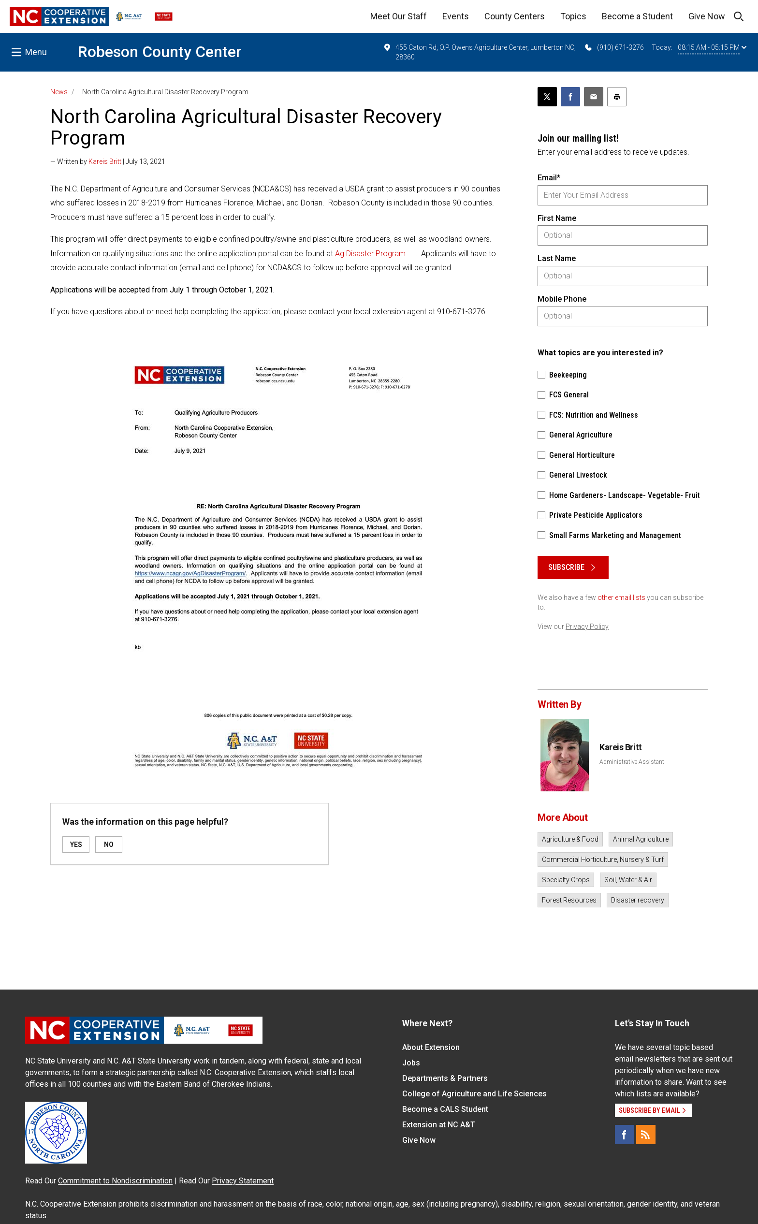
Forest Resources (569, 900)
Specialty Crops (566, 880)
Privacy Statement (243, 1180)
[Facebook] (624, 1134)
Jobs (411, 1062)
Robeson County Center (160, 52)
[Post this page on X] (547, 96)
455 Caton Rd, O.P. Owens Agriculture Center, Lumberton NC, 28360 (479, 52)
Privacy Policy (587, 626)
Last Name (557, 258)
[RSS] (646, 1134)
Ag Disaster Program (370, 253)
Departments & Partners (445, 1078)
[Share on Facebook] (570, 96)
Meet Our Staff (398, 16)
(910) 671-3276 (613, 47)
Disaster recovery (637, 900)
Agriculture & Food (570, 839)
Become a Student (637, 16)
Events (455, 16)
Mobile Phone (562, 299)
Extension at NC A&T (438, 1124)
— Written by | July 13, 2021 (107, 161)
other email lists (621, 597)
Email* (549, 177)
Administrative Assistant (631, 761)
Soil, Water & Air (628, 880)
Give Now (706, 16)
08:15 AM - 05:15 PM (712, 47)
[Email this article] (593, 96)
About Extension (431, 1047)
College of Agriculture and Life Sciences (474, 1093)
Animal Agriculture (641, 839)
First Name (557, 218)
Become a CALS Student (445, 1109)
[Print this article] (617, 96)
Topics (573, 16)
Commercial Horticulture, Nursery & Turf (603, 859)
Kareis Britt (104, 161)
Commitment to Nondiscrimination (115, 1180)
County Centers (514, 16)
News (59, 92)
